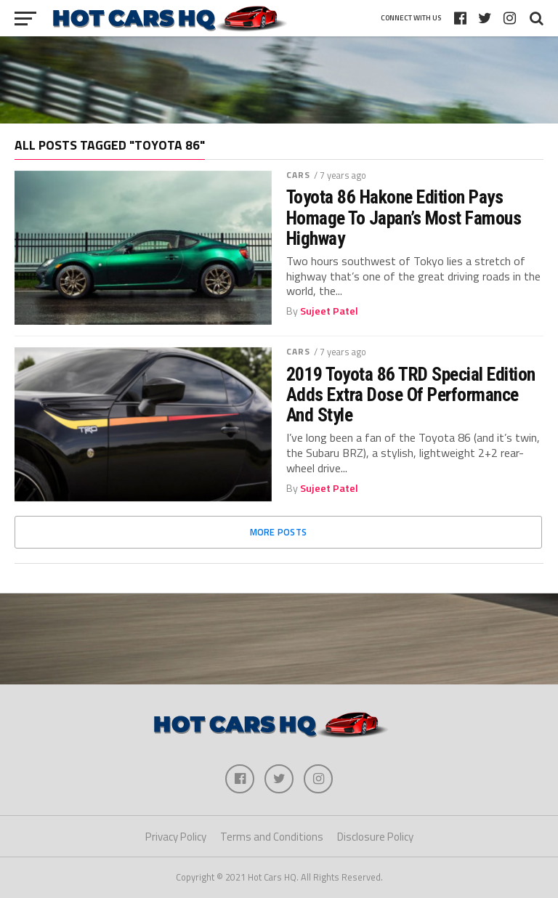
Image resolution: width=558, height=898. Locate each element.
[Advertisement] (279, 80)
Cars (298, 175)
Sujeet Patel (329, 311)
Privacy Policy (175, 836)
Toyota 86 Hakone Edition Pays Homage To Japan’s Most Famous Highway (403, 217)
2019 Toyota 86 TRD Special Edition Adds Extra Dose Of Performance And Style (410, 394)
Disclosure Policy (375, 836)
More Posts (278, 532)
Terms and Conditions (271, 836)
